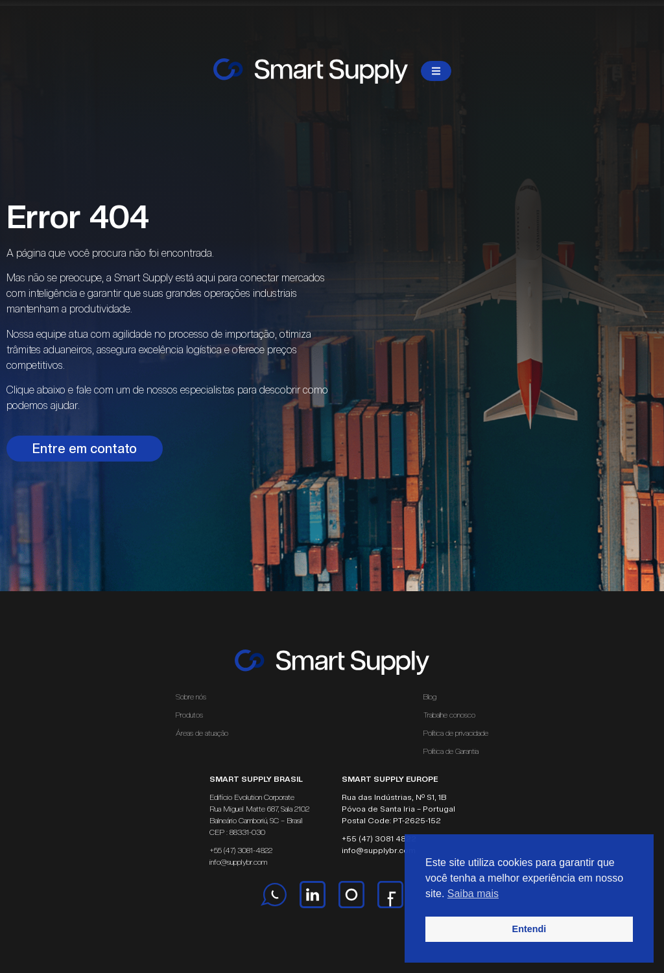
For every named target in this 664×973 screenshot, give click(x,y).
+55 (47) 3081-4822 (240, 850)
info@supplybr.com (238, 862)
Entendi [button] (529, 929)
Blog (429, 696)
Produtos (189, 715)
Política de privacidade (455, 733)
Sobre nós (191, 696)
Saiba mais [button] (473, 893)
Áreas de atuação (205, 733)
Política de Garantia (451, 751)
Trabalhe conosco (449, 715)
